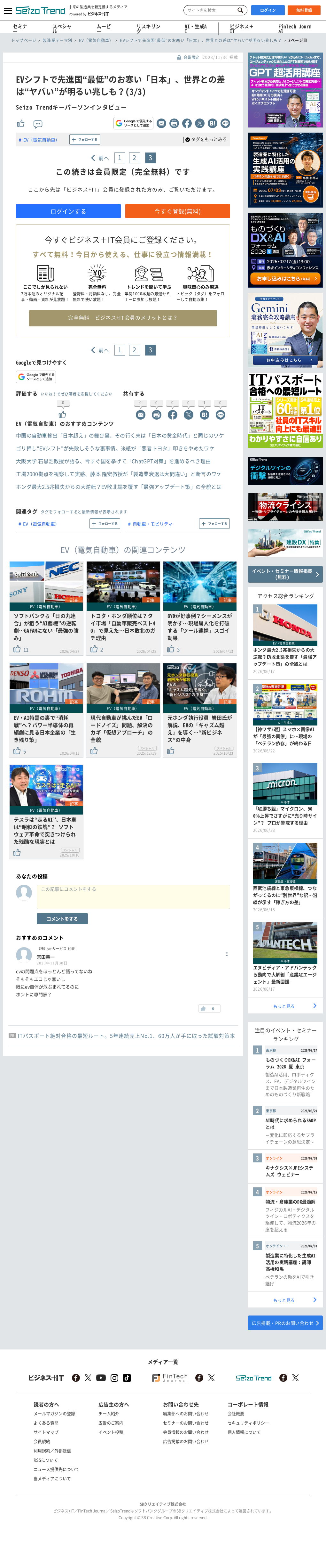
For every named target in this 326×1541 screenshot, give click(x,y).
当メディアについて (52, 1478)
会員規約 (42, 1441)
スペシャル (62, 29)
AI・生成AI (196, 29)
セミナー (20, 29)
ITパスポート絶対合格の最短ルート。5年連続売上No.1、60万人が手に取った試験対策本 (126, 1035)
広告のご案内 (110, 1423)
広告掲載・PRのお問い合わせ (283, 1323)
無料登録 (304, 10)
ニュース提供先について (56, 1469)
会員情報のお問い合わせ (186, 1432)
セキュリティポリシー (248, 1423)
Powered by (89, 14)
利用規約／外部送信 (52, 1450)
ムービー (104, 29)
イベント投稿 (110, 1432)
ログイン (268, 10)
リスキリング (148, 29)
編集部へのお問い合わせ (186, 1413)
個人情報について (244, 1432)
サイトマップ (46, 1432)
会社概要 (236, 1413)
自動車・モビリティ (153, 523)
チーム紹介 (108, 1413)
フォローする (87, 139)
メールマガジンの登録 (54, 1413)
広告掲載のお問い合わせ (186, 1441)
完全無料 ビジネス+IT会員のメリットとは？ (123, 317)
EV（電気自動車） (41, 139)
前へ (104, 158)
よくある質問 (46, 1423)
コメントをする (62, 918)
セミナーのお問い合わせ (186, 1423)
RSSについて (46, 1460)
